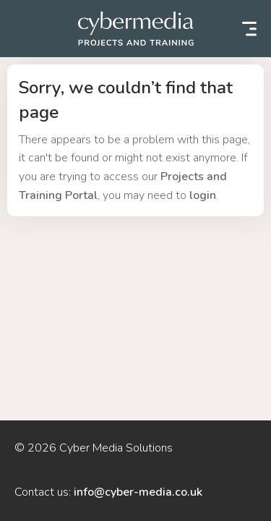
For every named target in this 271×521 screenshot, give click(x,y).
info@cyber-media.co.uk (138, 492)
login (202, 195)
